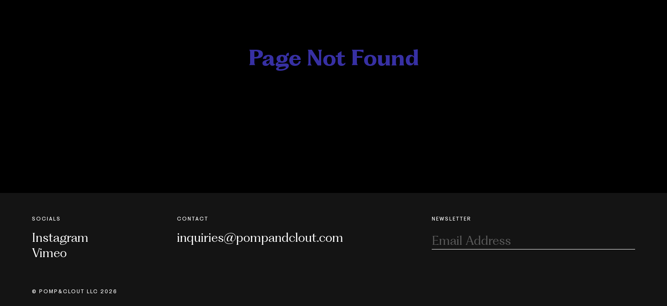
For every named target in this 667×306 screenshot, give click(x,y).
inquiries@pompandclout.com (260, 237)
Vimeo (49, 252)
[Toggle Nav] (630, 12)
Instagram (60, 237)
